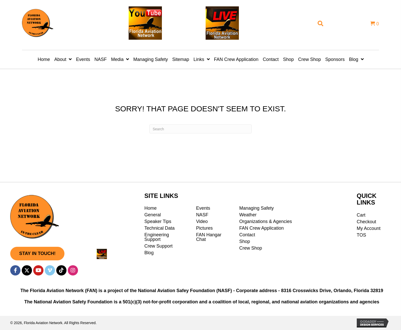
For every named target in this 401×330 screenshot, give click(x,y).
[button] (37, 253)
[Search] (200, 128)
